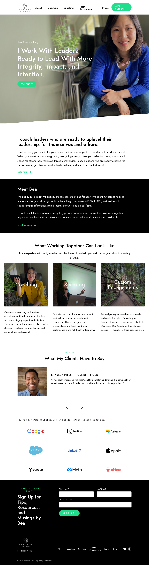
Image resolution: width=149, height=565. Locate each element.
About (60, 549)
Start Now (27, 84)
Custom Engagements (95, 548)
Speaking (82, 549)
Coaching (70, 549)
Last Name (101, 489)
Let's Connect (120, 7)
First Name (64, 489)
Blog (115, 549)
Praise (106, 549)
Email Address (65, 499)
